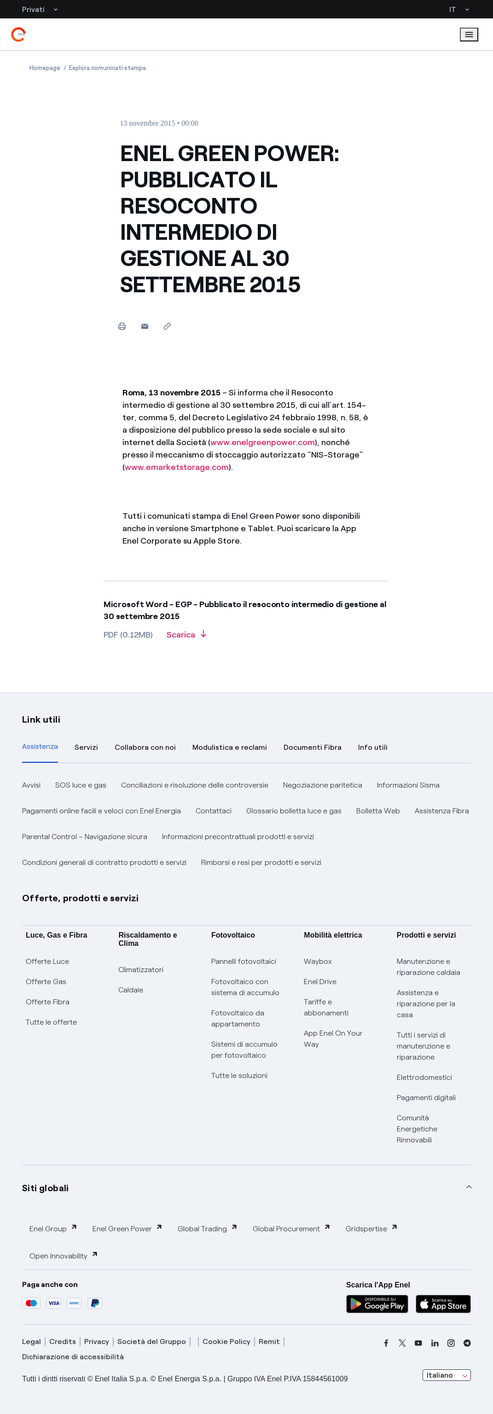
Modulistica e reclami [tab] (229, 747)
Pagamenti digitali (426, 1097)
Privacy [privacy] (96, 1341)
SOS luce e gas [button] (80, 785)
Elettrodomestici (424, 1077)
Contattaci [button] (214, 810)
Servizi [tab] (86, 747)
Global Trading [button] (208, 1228)
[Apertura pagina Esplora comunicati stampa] (107, 67)
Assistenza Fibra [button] (442, 810)
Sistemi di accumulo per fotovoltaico (244, 1050)
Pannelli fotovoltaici (243, 961)
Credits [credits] (62, 1341)
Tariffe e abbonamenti (326, 1007)
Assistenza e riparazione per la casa (426, 1003)
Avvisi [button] (31, 785)
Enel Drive (320, 981)
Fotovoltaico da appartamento (237, 1018)
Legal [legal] (31, 1341)
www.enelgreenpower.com (262, 442)
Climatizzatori (140, 969)
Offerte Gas (46, 981)
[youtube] (418, 1343)
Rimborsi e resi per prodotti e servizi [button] (261, 862)
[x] (402, 1343)
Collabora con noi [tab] (145, 747)
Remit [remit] (269, 1341)
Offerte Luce (47, 961)
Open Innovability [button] (64, 1255)
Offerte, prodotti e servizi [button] (80, 898)
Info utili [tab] (373, 747)
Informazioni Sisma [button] (408, 785)
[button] (144, 326)
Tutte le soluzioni (239, 1075)
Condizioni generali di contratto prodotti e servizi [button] (104, 862)
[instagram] (451, 1343)
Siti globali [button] (45, 1188)
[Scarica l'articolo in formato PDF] (186, 638)
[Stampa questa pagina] (122, 326)
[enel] (18, 34)
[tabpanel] (246, 823)
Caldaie (130, 989)
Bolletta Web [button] (378, 810)
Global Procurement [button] (292, 1228)
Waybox (318, 961)
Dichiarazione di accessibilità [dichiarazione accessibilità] (73, 1356)
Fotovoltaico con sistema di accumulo (245, 987)
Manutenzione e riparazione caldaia (428, 967)
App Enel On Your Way (333, 1039)
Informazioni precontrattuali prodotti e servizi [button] (238, 836)
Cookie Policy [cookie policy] (226, 1341)
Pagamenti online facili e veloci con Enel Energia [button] (101, 810)
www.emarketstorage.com (177, 467)
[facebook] (386, 1343)
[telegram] (467, 1343)
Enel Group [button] (53, 1228)
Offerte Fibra (48, 1001)
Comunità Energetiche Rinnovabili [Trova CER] (417, 1128)
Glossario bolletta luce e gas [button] (294, 810)
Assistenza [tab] (40, 746)
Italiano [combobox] (440, 1375)
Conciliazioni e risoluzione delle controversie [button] (194, 785)
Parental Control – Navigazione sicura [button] (84, 836)
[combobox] (447, 1375)
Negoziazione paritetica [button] (322, 785)
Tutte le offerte (51, 1022)
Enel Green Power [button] (128, 1228)
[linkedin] (435, 1343)
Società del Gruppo (151, 1341)
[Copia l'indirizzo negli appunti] (167, 326)
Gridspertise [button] (372, 1228)
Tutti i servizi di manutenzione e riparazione (423, 1046)
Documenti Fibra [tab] (313, 747)
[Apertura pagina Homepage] (44, 67)
